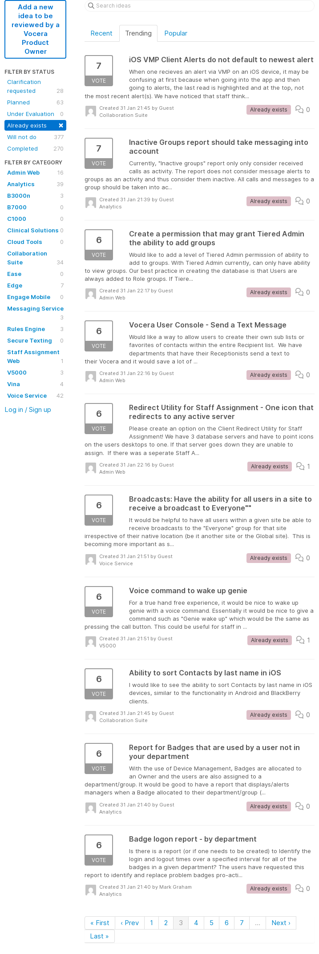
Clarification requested (35, 86)
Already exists (35, 124)
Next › (281, 922)
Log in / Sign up (27, 409)
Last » (99, 936)
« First (99, 922)
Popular (175, 33)
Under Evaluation (35, 113)
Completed (35, 148)
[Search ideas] (200, 6)
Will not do (35, 136)
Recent (101, 33)
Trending (138, 33)
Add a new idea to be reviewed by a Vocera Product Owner (36, 29)
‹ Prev (130, 922)
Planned (35, 102)
